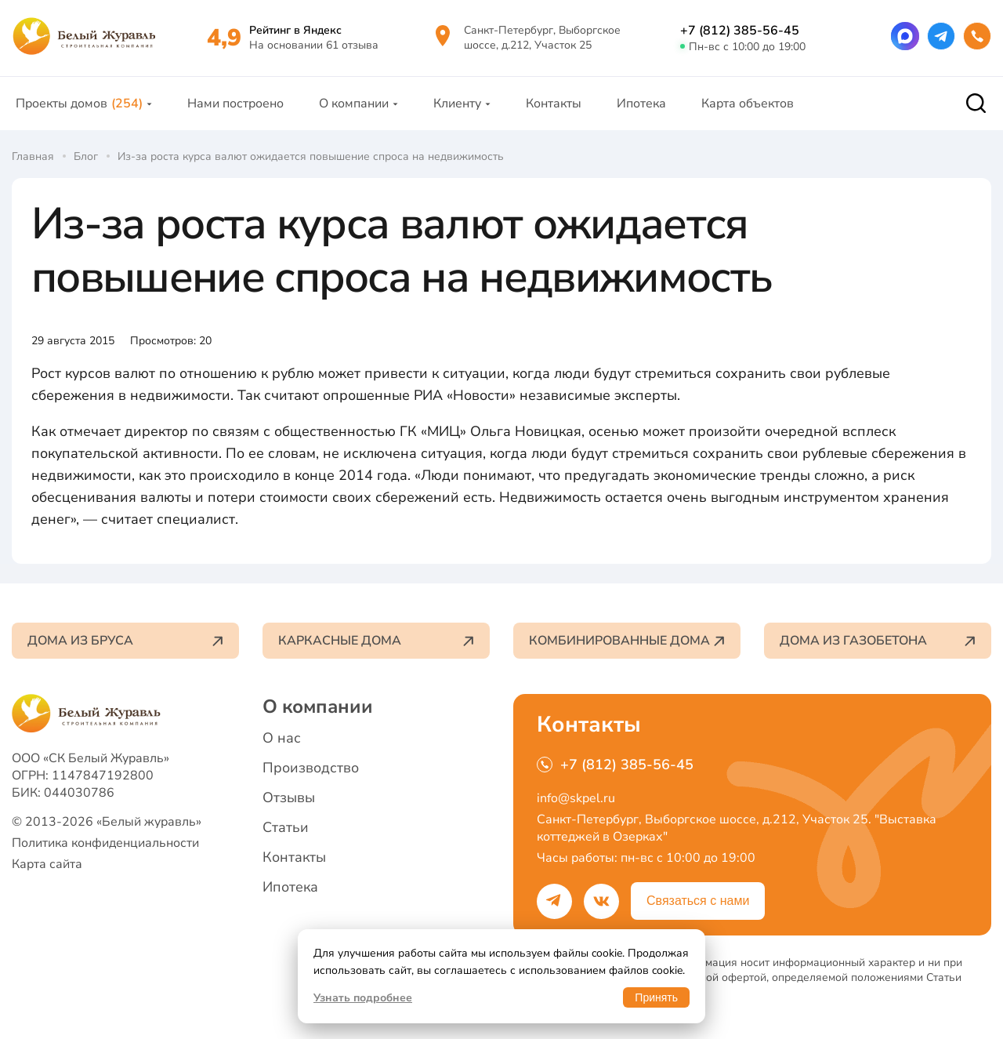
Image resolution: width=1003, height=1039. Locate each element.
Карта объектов (747, 103)
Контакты (553, 103)
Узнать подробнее (362, 997)
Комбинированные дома (627, 640)
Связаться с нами (697, 900)
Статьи (286, 827)
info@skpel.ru (576, 798)
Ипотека (641, 103)
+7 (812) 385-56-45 (739, 30)
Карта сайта (47, 864)
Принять (656, 997)
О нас (282, 737)
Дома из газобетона (878, 640)
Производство (311, 767)
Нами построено (235, 103)
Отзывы (289, 797)
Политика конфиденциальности (105, 843)
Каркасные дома (376, 640)
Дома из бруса (125, 640)
